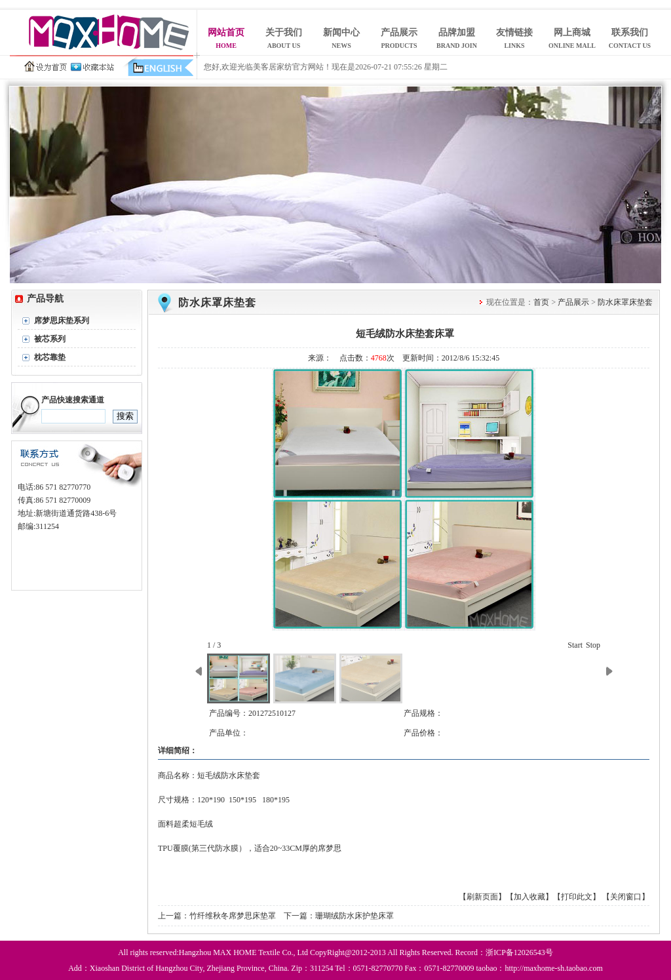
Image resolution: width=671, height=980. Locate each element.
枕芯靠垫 (50, 357)
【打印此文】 (576, 896)
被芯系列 (50, 338)
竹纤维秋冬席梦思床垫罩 (232, 915)
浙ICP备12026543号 (519, 952)
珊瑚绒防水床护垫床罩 (354, 915)
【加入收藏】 (529, 896)
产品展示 (573, 302)
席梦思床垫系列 (61, 320)
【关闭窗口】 (625, 896)
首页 (541, 302)
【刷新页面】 (482, 896)
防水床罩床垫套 (217, 302)
